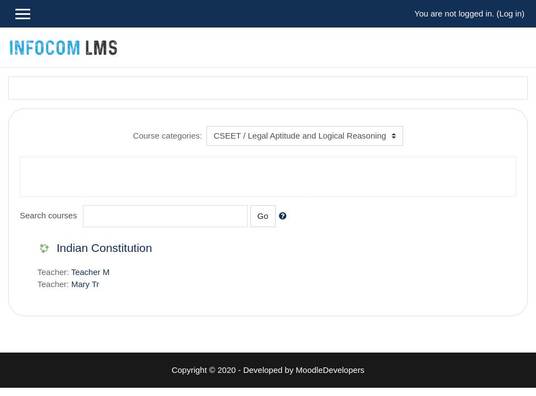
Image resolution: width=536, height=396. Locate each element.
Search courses (48, 215)
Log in (510, 13)
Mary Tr (85, 284)
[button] (285, 216)
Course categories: (167, 135)
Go (263, 216)
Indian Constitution (104, 247)
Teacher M (90, 272)
